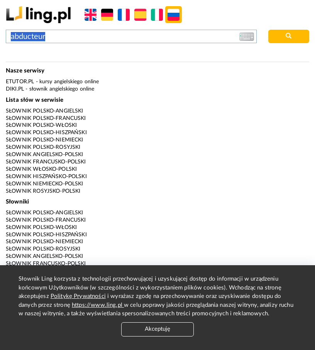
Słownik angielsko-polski (44, 154)
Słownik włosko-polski (41, 169)
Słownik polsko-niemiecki (44, 140)
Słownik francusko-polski (46, 162)
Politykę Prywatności (78, 296)
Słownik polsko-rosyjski (43, 147)
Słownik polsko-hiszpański (46, 132)
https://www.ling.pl (98, 305)
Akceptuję (157, 329)
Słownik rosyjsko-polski (43, 191)
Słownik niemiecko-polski (44, 184)
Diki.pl (15, 89)
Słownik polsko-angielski (44, 111)
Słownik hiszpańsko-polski (46, 176)
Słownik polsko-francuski (46, 118)
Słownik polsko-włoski (41, 125)
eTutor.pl (20, 81)
